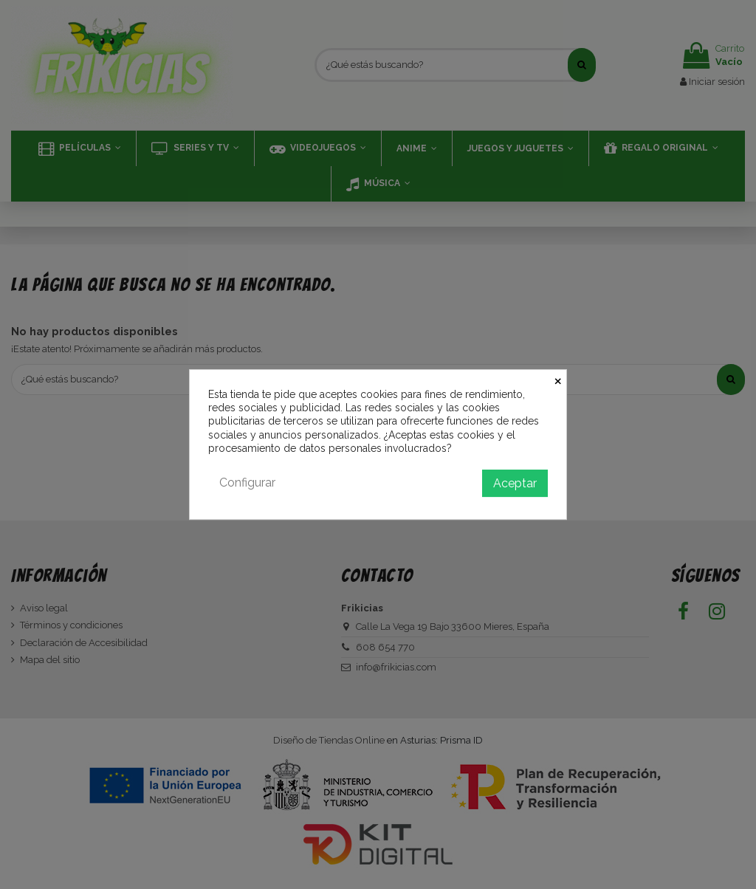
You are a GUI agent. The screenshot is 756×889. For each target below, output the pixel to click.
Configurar (247, 483)
